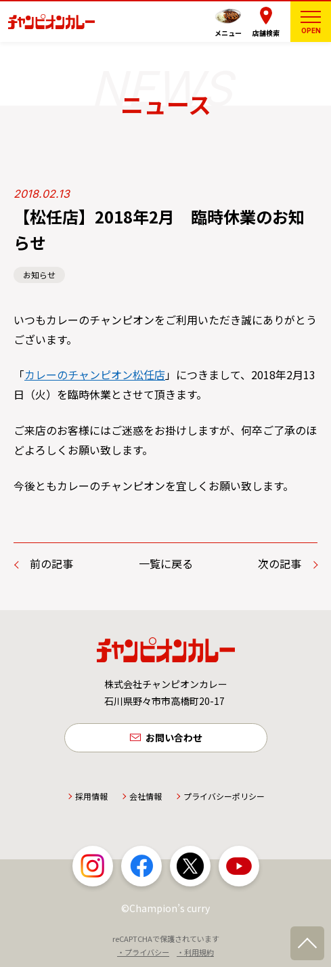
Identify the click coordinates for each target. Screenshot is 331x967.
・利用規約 (195, 952)
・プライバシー (143, 952)
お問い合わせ (174, 737)
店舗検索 (266, 33)
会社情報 (145, 796)
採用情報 (91, 796)
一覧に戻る (166, 563)
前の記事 (51, 563)
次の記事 (279, 563)
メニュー (228, 33)
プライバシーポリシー (224, 796)
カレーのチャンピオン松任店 (94, 374)
